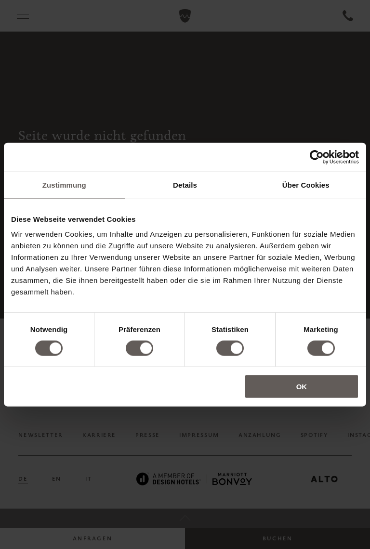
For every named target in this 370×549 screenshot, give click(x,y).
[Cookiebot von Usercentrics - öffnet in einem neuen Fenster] (317, 157)
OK (301, 387)
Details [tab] (185, 184)
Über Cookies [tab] (306, 184)
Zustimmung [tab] (64, 184)
